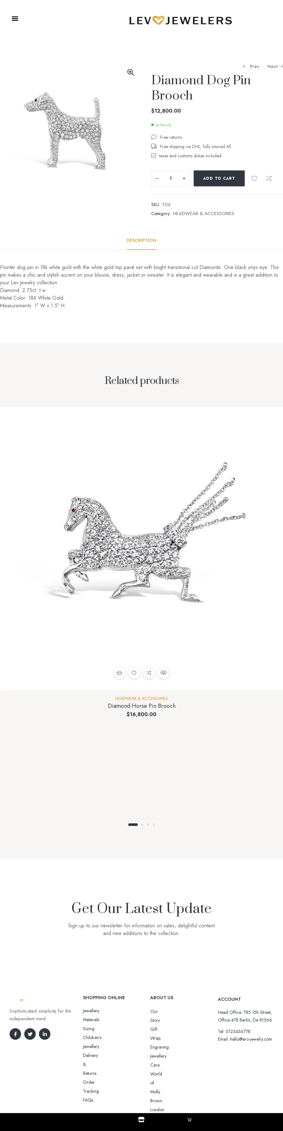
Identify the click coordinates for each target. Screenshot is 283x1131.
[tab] (141, 240)
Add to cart (219, 178)
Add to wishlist (254, 178)
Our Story (159, 1011)
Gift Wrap (159, 1020)
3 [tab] (148, 824)
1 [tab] (133, 824)
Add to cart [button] (119, 672)
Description (141, 240)
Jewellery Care (163, 1038)
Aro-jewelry (139, 1093)
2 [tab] (142, 824)
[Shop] (141, 1119)
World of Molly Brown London (178, 1047)
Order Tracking (97, 1037)
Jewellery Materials (100, 1010)
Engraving (159, 1029)
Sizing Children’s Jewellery (107, 1019)
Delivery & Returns (100, 1028)
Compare (268, 178)
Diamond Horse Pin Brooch (141, 706)
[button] (15, 18)
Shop (141, 1125)
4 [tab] (154, 824)
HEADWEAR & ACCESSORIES (203, 213)
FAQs (88, 1046)
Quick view (163, 672)
